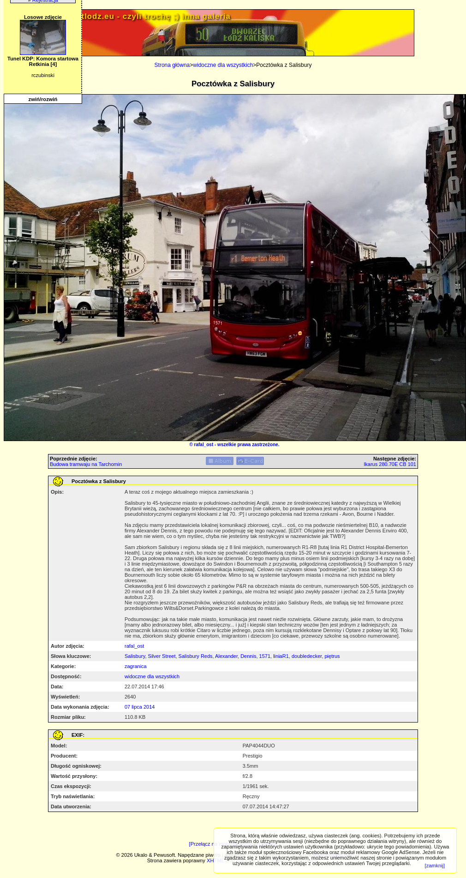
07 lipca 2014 (140, 707)
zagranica (136, 666)
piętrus (332, 656)
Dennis (248, 656)
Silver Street (162, 656)
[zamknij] (435, 865)
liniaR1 (281, 656)
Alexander (226, 656)
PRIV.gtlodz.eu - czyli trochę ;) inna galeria (142, 16)
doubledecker (307, 656)
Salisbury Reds (196, 656)
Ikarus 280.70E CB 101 (390, 464)
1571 (264, 656)
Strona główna (172, 65)
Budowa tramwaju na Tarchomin (86, 464)
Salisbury (135, 656)
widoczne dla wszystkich (223, 65)
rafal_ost (204, 444)
